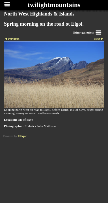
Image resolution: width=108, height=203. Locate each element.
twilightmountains (54, 4)
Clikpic (22, 136)
